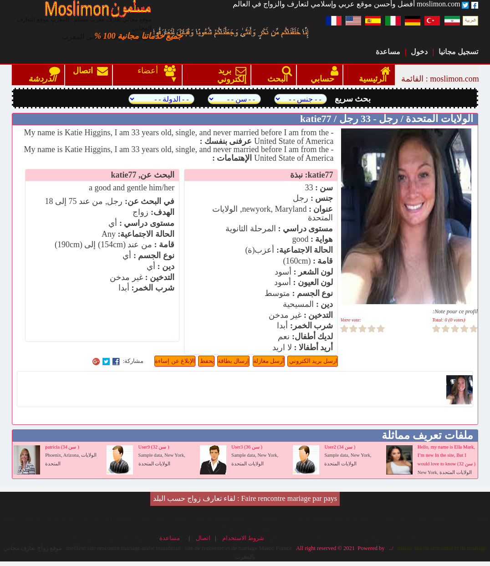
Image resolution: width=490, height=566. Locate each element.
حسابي (322, 74)
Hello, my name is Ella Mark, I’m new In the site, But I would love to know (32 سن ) (446, 455)
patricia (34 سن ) (62, 446)
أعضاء (150, 71)
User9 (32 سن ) (153, 446)
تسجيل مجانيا (458, 52)
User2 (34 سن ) (339, 446)
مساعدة (388, 52)
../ (389, 548)
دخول (419, 52)
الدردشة (42, 74)
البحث (277, 74)
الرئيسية (373, 74)
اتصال (90, 75)
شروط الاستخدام (245, 538)
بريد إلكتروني (229, 75)
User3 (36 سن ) (246, 446)
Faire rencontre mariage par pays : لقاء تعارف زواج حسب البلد (245, 498)
